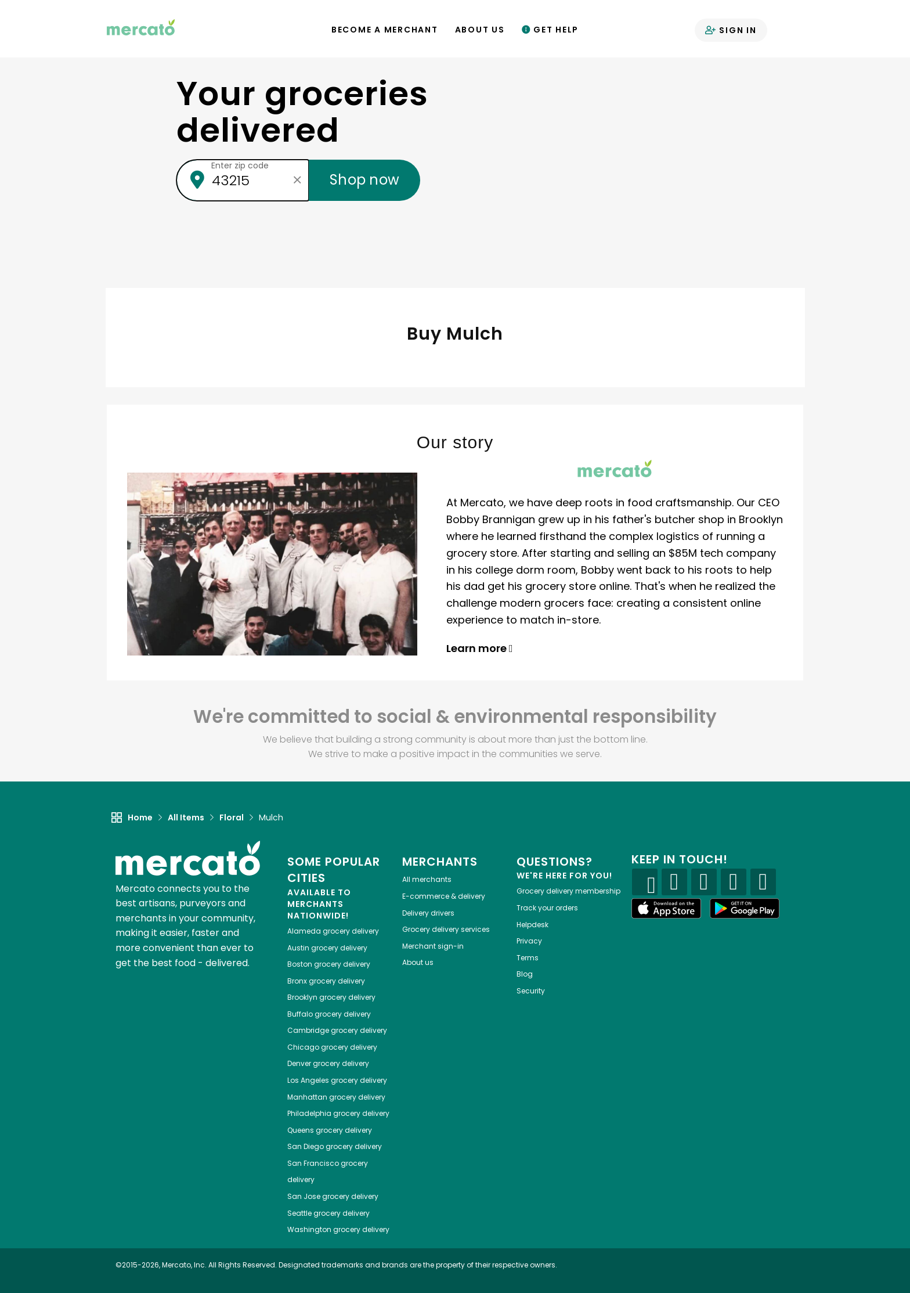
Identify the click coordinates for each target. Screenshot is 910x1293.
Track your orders (547, 908)
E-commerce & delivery (443, 896)
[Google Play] (744, 908)
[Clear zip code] (297, 180)
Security (531, 991)
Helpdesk (532, 925)
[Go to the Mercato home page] (141, 26)
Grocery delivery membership (568, 891)
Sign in (731, 30)
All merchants (427, 879)
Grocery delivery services (446, 929)
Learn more (479, 648)
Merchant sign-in (433, 946)
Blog (525, 974)
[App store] (666, 908)
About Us (480, 29)
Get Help (550, 29)
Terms (528, 958)
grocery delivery (333, 931)
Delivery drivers (428, 913)
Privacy (529, 941)
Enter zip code (240, 165)
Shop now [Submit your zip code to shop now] (364, 179)
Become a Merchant (384, 29)
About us (418, 962)
